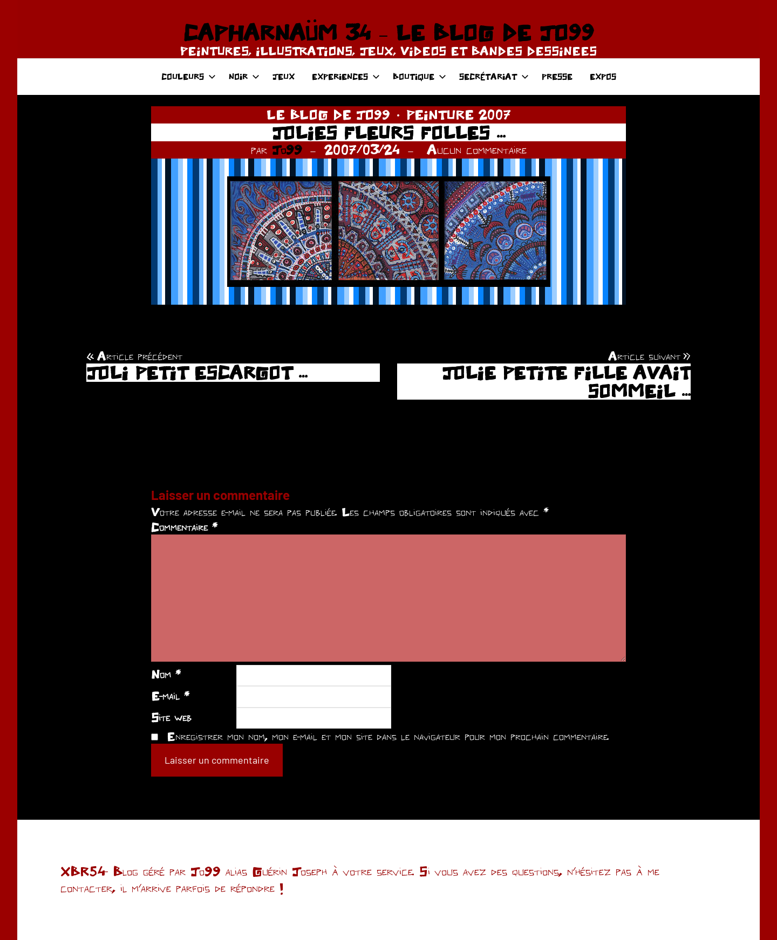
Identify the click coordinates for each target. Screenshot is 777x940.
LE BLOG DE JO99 (328, 114)
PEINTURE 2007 (458, 114)
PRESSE (557, 76)
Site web (171, 717)
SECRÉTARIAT (494, 76)
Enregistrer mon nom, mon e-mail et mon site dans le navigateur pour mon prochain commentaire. (388, 736)
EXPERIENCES (346, 76)
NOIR (244, 76)
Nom (166, 674)
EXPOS (603, 76)
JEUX (283, 76)
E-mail (170, 695)
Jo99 (287, 149)
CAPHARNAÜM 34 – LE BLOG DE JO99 (388, 32)
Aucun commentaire (477, 149)
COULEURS (188, 76)
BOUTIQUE (419, 76)
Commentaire (184, 526)
